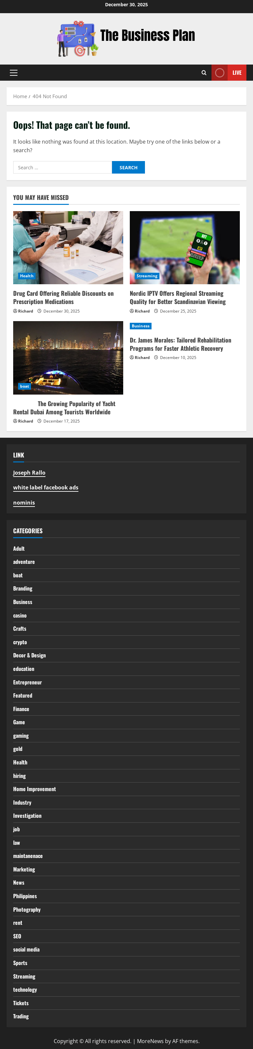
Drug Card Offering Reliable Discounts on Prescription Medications (63, 297)
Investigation (27, 815)
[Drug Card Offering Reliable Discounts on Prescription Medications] (68, 248)
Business (141, 326)
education (23, 669)
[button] (14, 73)
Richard (25, 311)
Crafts (19, 628)
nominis (24, 502)
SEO (17, 936)
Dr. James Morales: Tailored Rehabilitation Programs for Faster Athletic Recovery (180, 344)
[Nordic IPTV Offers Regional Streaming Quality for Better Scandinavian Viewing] (185, 248)
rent (17, 922)
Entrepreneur (27, 682)
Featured (22, 695)
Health (27, 276)
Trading (21, 1016)
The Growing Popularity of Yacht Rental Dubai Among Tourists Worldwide (64, 407)
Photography (27, 909)
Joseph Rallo (29, 472)
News (18, 882)
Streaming (147, 276)
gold (17, 749)
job (16, 829)
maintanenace (28, 856)
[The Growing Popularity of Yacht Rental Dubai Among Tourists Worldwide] (68, 358)
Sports (20, 963)
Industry (22, 802)
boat (24, 386)
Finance (21, 709)
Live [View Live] (226, 73)
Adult (19, 548)
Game (19, 722)
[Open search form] (204, 72)
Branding (22, 588)
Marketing (24, 869)
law (16, 842)
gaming (21, 735)
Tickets (21, 1003)
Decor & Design (29, 655)
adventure (24, 562)
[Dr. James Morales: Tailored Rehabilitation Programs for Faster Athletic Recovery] (185, 326)
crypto (20, 642)
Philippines (25, 896)
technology (25, 989)
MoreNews (150, 1041)
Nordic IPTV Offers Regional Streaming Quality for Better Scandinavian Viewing (178, 297)
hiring (19, 776)
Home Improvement (34, 789)
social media (26, 949)
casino (20, 615)
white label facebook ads (45, 487)
